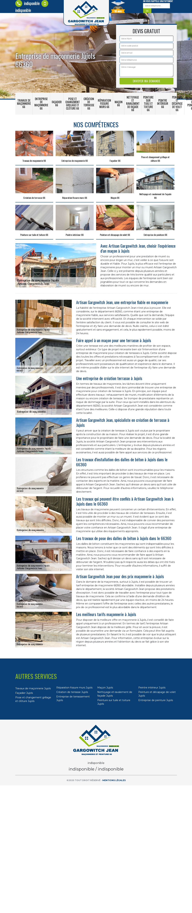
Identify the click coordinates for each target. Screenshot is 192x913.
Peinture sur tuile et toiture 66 (148, 103)
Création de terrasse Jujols (72, 692)
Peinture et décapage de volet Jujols (157, 694)
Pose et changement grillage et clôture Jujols (33, 699)
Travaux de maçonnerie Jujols (33, 688)
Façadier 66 (57, 103)
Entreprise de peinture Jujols (155, 700)
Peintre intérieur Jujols (151, 687)
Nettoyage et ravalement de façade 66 (133, 103)
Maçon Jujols (105, 687)
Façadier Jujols (24, 692)
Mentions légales (114, 780)
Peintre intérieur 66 (162, 103)
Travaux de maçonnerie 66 (24, 103)
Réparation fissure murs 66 (104, 103)
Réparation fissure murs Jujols (74, 687)
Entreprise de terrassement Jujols (73, 698)
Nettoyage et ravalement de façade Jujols (114, 694)
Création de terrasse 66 (88, 103)
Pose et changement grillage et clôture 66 (72, 103)
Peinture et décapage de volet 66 (177, 103)
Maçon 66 (118, 103)
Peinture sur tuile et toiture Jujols (113, 702)
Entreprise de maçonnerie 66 (41, 103)
